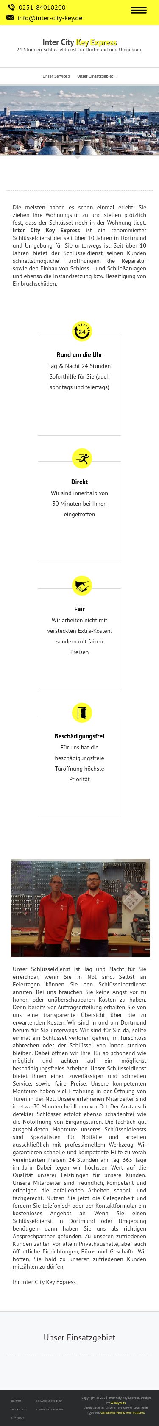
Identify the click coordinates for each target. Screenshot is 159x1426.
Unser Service (57, 76)
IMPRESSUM (17, 1418)
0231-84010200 (42, 7)
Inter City (79, 42)
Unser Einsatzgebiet (96, 76)
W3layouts (118, 1403)
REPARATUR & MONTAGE (50, 1409)
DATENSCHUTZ (19, 1409)
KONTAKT (16, 1401)
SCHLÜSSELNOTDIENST (49, 1401)
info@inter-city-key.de (49, 18)
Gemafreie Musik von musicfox (122, 1412)
